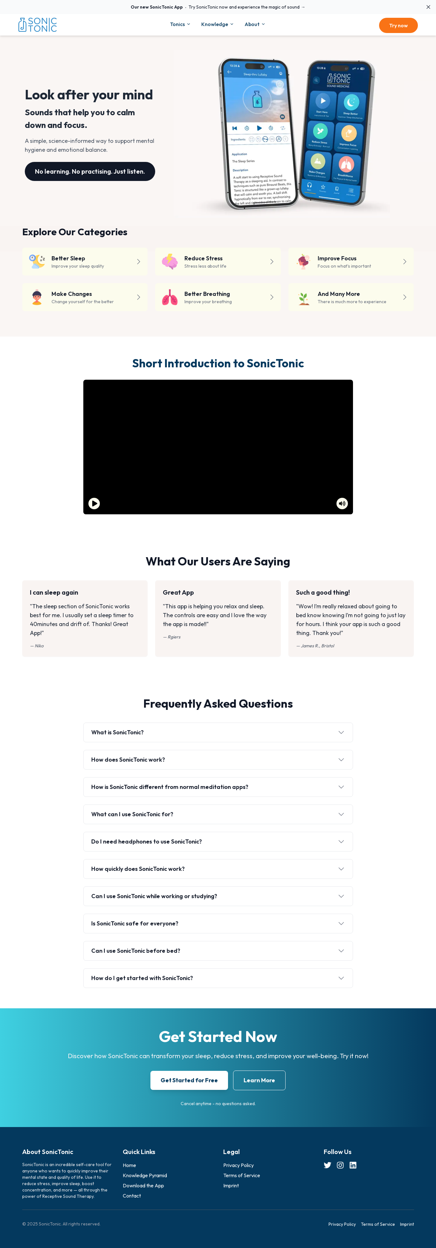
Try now (398, 25)
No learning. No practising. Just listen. (90, 171)
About (255, 24)
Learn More (259, 1080)
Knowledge (217, 24)
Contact (132, 1195)
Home (129, 1165)
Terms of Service (241, 1175)
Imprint (231, 1185)
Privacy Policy (238, 1165)
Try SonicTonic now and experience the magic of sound (218, 7)
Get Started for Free (189, 1080)
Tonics (180, 24)
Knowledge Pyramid (145, 1175)
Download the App (143, 1185)
